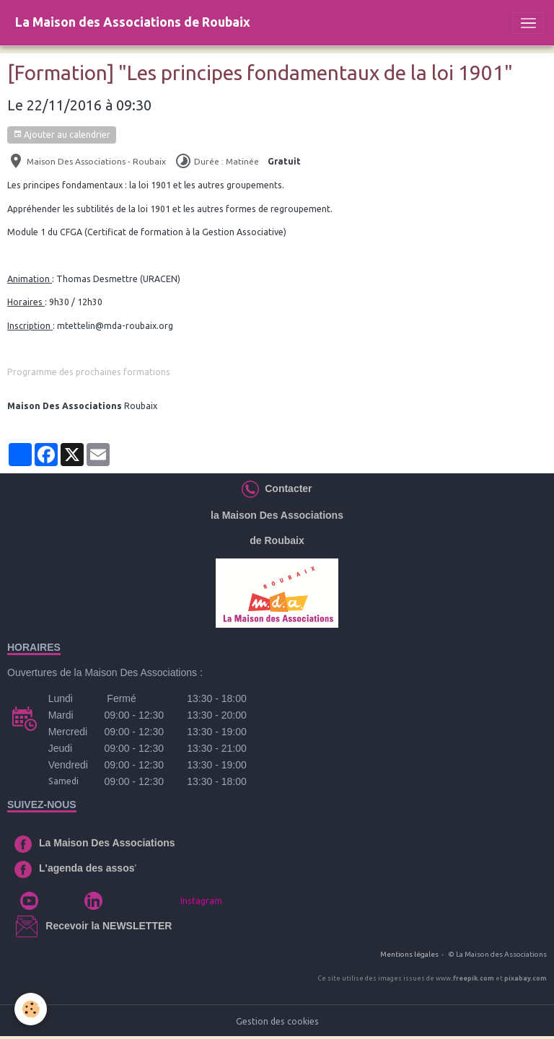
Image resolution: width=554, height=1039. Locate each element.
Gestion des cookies (277, 1021)
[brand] (132, 22)
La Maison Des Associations (107, 843)
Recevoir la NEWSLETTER (108, 925)
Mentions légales (409, 954)
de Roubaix (277, 540)
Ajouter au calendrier (61, 134)
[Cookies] (30, 1009)
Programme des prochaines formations (88, 372)
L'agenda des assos (87, 868)
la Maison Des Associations (277, 515)
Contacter (285, 488)
